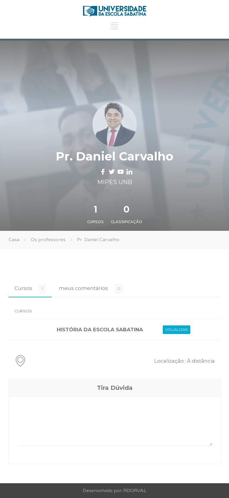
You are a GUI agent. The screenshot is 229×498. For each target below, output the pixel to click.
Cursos (23, 288)
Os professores (48, 240)
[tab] (30, 288)
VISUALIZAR (176, 329)
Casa (14, 240)
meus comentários (83, 288)
